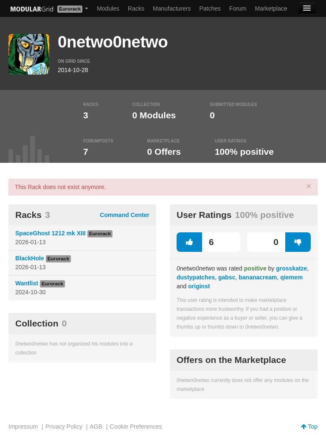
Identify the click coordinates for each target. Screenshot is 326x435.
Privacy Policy (63, 426)
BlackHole (29, 258)
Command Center (124, 215)
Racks (136, 8)
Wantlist (26, 283)
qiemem (291, 277)
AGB (96, 426)
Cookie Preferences (136, 426)
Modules (108, 8)
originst (199, 286)
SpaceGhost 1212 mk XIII (50, 233)
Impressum (23, 426)
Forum (237, 8)
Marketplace (271, 8)
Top (309, 426)
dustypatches (196, 277)
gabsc (226, 277)
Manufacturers (172, 8)
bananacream (258, 277)
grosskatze (291, 268)
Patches (210, 8)
